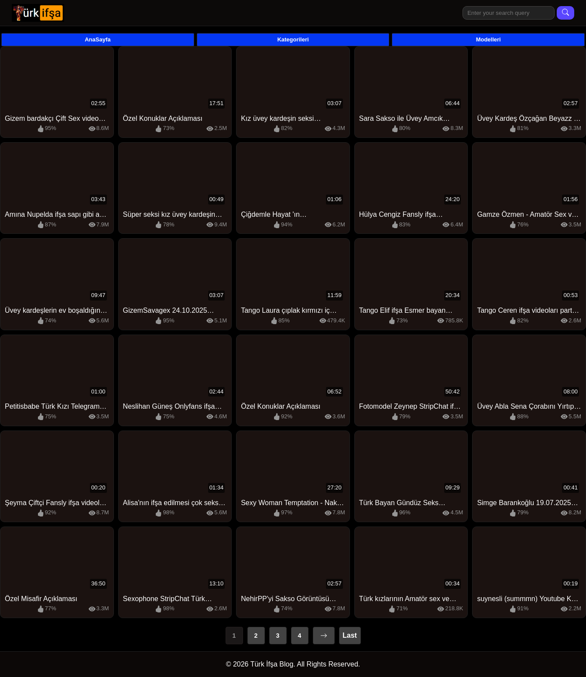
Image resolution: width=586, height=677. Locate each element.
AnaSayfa (97, 39)
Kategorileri (292, 39)
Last (350, 635)
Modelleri (488, 39)
